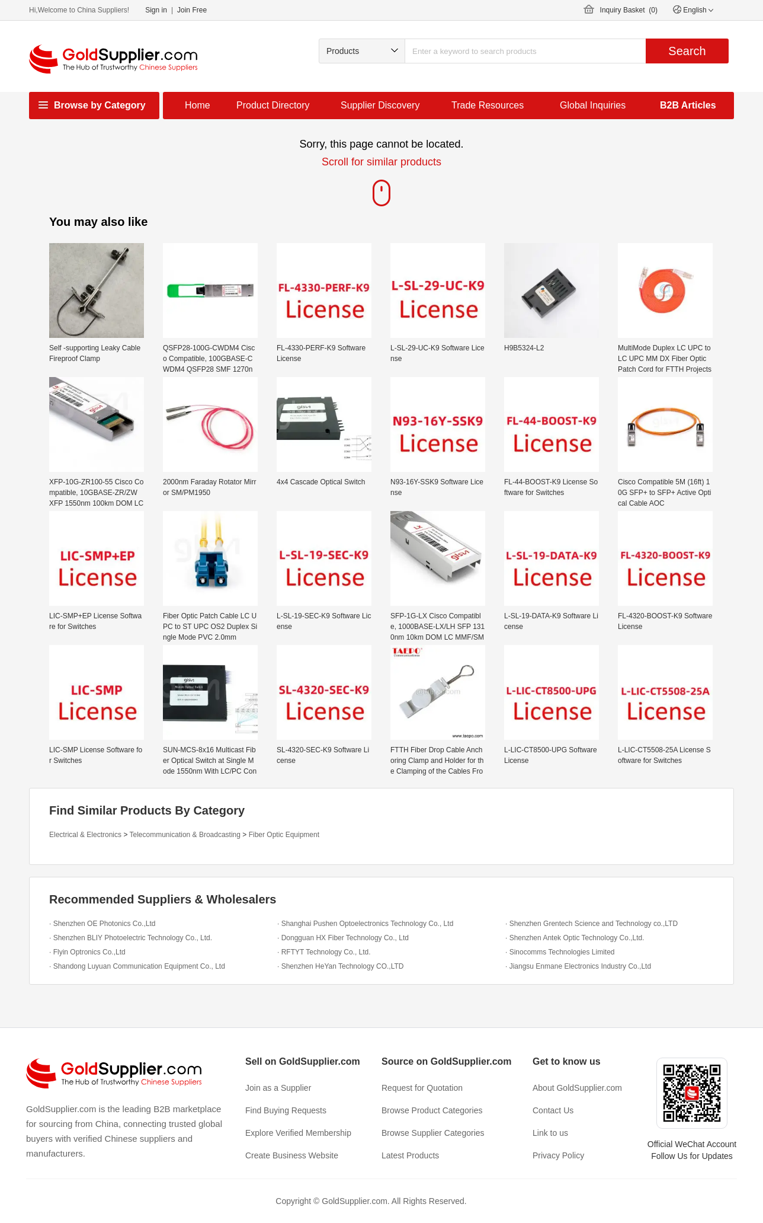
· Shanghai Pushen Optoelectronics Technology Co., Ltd (365, 923)
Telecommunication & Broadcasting (185, 835)
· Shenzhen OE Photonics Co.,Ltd (102, 923)
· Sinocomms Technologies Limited (560, 952)
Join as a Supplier (278, 1088)
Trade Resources (487, 105)
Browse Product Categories (432, 1110)
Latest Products (410, 1155)
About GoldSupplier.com (577, 1088)
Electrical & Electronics (85, 835)
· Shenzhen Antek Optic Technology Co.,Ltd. (575, 938)
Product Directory (273, 105)
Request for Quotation (422, 1088)
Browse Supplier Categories (433, 1133)
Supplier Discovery (380, 105)
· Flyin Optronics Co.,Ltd (87, 952)
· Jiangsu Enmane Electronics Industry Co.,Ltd (578, 966)
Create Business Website (291, 1155)
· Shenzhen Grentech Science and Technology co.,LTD (591, 923)
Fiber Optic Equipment (284, 835)
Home (197, 105)
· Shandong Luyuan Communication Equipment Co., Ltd (137, 966)
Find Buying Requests (285, 1110)
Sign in (156, 10)
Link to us (550, 1133)
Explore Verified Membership (298, 1133)
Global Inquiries (593, 105)
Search (687, 51)
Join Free (192, 10)
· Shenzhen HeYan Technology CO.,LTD (340, 966)
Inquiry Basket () (629, 10)
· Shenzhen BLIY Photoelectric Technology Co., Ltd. (130, 938)
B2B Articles (688, 105)
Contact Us (553, 1110)
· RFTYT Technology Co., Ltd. (324, 952)
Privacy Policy (558, 1155)
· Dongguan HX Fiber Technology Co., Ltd (343, 938)
